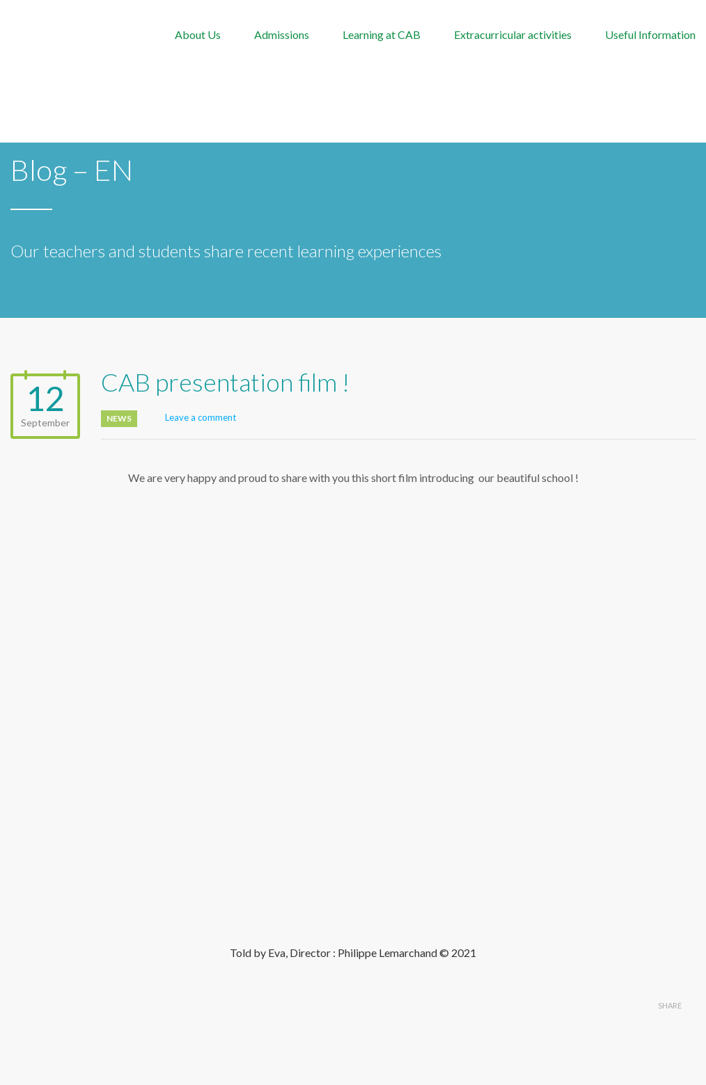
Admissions (281, 34)
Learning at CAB (382, 34)
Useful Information (650, 34)
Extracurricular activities (513, 34)
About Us (198, 34)
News (119, 418)
